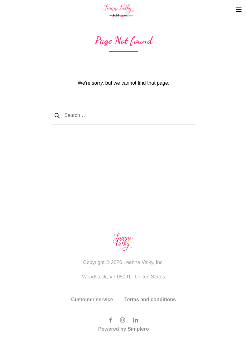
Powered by (123, 329)
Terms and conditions (150, 299)
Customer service (92, 299)
